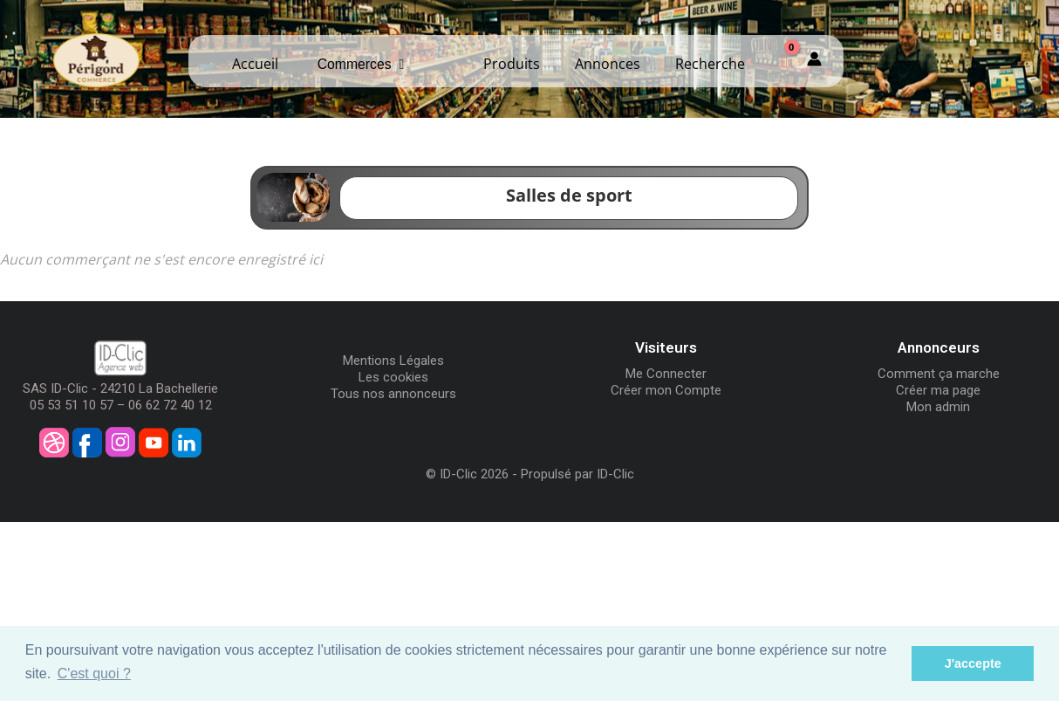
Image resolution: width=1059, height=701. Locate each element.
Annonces (607, 63)
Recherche (710, 63)
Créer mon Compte (666, 390)
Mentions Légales (393, 360)
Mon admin (938, 407)
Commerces (361, 64)
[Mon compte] (814, 61)
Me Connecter (666, 373)
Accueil (255, 63)
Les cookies (393, 377)
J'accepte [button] (973, 663)
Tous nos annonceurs (393, 394)
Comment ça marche (939, 373)
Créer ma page (938, 390)
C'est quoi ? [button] (94, 673)
